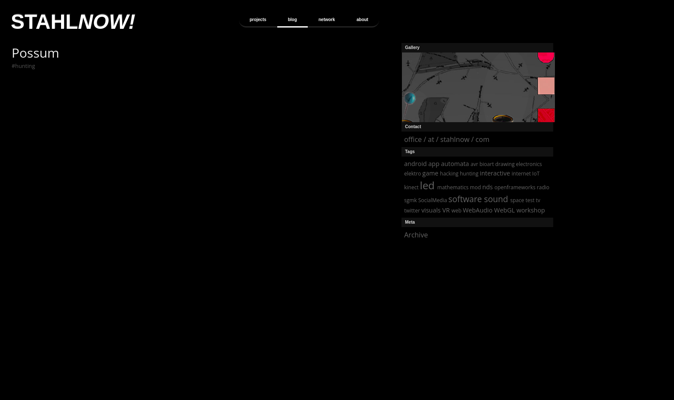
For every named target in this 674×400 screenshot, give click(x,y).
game (430, 173)
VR (446, 210)
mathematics (453, 187)
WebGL (504, 210)
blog (292, 19)
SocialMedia (432, 200)
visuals (431, 210)
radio (543, 187)
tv (538, 200)
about (362, 19)
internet (521, 173)
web (456, 210)
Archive (416, 235)
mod (475, 187)
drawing (505, 164)
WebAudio (478, 210)
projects (258, 19)
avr (474, 164)
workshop (531, 210)
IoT (535, 173)
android (415, 164)
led (427, 185)
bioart (486, 164)
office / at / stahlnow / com (446, 139)
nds (487, 187)
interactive (495, 173)
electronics (529, 164)
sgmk (410, 200)
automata (455, 164)
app (434, 164)
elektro (412, 173)
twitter (412, 210)
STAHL (73, 21)
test (529, 200)
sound (496, 199)
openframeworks (515, 187)
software (465, 199)
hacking (449, 173)
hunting (25, 66)
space (517, 200)
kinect (411, 187)
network (327, 19)
